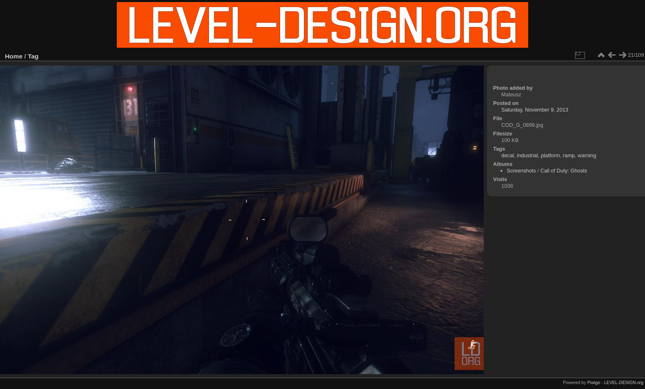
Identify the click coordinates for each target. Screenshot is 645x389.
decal (507, 155)
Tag (33, 56)
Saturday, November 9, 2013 (534, 110)
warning (587, 155)
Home (14, 56)
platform (550, 155)
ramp (569, 155)
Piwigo (593, 382)
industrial (527, 155)
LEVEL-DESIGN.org (623, 382)
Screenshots (521, 171)
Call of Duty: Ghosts (563, 171)
